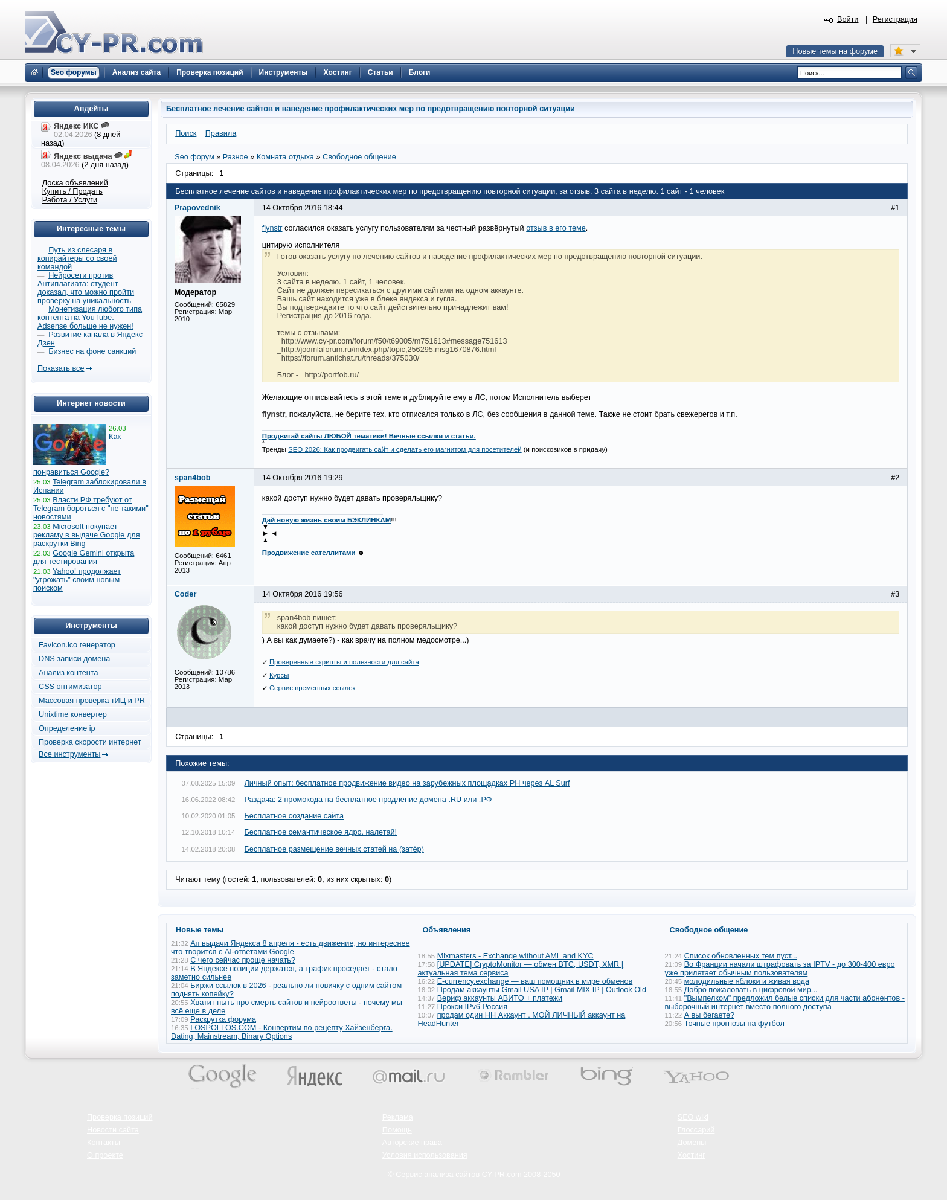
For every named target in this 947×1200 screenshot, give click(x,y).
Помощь (397, 1130)
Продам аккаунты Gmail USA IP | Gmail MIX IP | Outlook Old (541, 990)
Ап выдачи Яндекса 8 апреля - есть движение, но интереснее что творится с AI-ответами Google (290, 947)
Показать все (60, 368)
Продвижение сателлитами (309, 552)
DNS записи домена (74, 659)
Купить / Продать (72, 191)
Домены (692, 1142)
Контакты (103, 1142)
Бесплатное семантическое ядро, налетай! (321, 832)
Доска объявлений (75, 183)
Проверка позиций (119, 1117)
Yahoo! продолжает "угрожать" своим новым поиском (77, 579)
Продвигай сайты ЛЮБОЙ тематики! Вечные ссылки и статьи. (369, 436)
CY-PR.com (502, 1174)
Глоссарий (696, 1130)
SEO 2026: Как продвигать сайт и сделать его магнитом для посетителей (405, 449)
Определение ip (67, 728)
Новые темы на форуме (835, 51)
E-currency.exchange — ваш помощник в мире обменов (535, 981)
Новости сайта (113, 1130)
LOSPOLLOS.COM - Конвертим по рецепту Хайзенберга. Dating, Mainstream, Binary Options (282, 1032)
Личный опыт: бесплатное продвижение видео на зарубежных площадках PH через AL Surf (407, 783)
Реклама (397, 1117)
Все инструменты (69, 754)
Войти (848, 19)
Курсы (279, 675)
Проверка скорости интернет (90, 742)
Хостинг (691, 1155)
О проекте (105, 1155)
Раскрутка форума (223, 1019)
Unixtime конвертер (73, 714)
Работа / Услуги (69, 200)
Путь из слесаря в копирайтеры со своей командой (77, 258)
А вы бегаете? (709, 1015)
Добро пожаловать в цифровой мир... (751, 990)
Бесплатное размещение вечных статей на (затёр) (334, 849)
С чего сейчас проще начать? (242, 960)
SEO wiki (693, 1117)
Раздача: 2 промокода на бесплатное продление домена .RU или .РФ (368, 799)
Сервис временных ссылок (312, 687)
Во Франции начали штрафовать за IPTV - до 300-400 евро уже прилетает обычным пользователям (780, 968)
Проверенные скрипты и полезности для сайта (344, 662)
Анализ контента (68, 673)
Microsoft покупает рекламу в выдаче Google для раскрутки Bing (86, 535)
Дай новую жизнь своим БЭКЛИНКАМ (326, 520)
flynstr (272, 228)
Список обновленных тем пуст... (740, 956)
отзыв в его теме (556, 228)
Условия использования (424, 1155)
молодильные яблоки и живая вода (746, 981)
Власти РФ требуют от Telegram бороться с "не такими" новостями (91, 508)
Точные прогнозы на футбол (734, 1023)
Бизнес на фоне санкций (92, 351)
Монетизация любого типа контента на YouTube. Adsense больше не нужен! (89, 317)
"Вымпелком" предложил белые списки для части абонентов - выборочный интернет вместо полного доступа (785, 1002)
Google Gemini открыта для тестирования (83, 557)
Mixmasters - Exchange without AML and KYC (515, 956)
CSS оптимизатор (70, 686)
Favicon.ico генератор (77, 645)
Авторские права (412, 1142)
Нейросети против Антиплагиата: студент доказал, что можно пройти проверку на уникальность (85, 288)
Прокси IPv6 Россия (472, 1007)
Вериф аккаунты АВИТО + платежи (500, 998)
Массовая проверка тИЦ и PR (92, 700)
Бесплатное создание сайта (294, 816)
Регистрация (895, 19)
